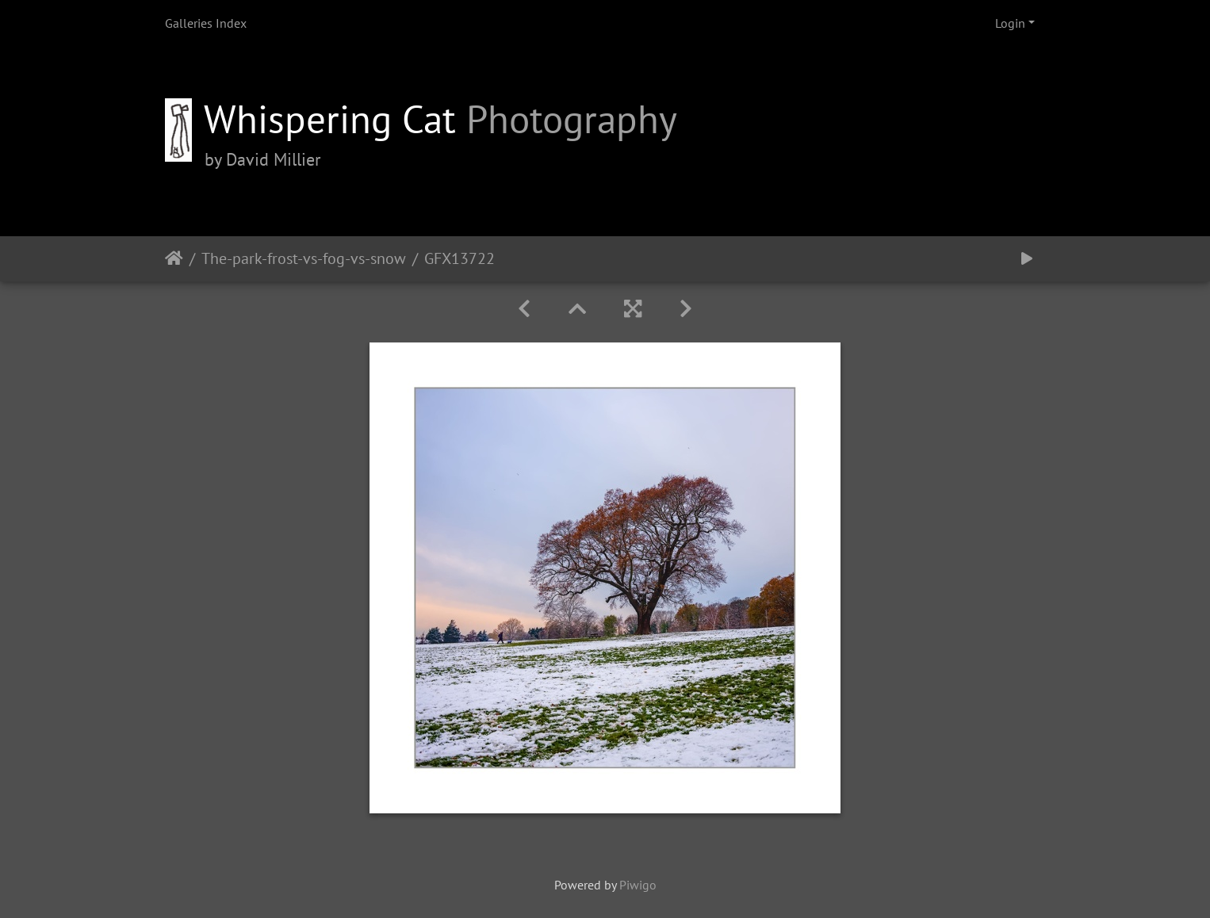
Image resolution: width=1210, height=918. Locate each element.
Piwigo (638, 885)
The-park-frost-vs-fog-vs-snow (303, 258)
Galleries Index (206, 23)
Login (1010, 23)
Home (174, 258)
